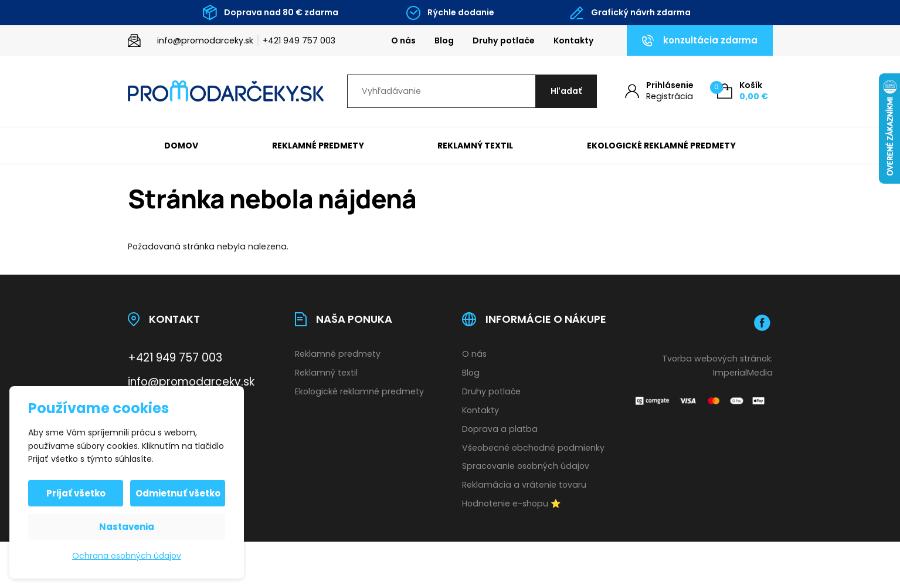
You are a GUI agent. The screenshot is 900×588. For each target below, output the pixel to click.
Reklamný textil (475, 145)
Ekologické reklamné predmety (661, 145)
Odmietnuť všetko (177, 493)
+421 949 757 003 (299, 40)
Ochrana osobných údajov (126, 556)
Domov (181, 145)
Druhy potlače (504, 40)
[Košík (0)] (742, 91)
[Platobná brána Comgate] (701, 400)
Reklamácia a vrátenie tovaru (524, 485)
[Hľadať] (566, 91)
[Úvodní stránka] (226, 91)
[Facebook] (762, 322)
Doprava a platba (500, 429)
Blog (444, 40)
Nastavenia (126, 527)
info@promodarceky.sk (205, 40)
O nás (403, 40)
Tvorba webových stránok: (717, 358)
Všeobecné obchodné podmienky (533, 448)
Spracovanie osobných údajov (525, 466)
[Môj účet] (659, 91)
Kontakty (573, 40)
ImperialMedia (743, 373)
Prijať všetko (76, 493)
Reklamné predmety (318, 145)
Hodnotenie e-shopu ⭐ (511, 503)
